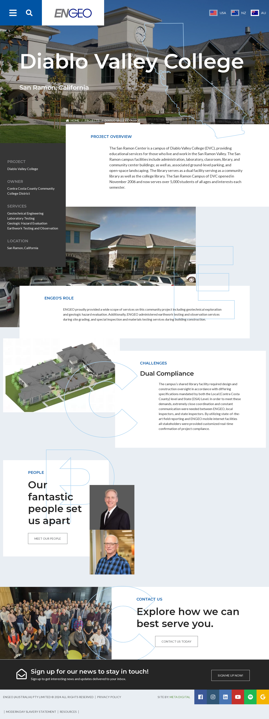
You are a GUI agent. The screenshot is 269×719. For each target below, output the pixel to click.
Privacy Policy (109, 697)
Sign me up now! (230, 675)
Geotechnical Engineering (25, 213)
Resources (68, 711)
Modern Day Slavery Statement (31, 711)
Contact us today (176, 641)
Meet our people (47, 538)
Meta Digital (180, 697)
